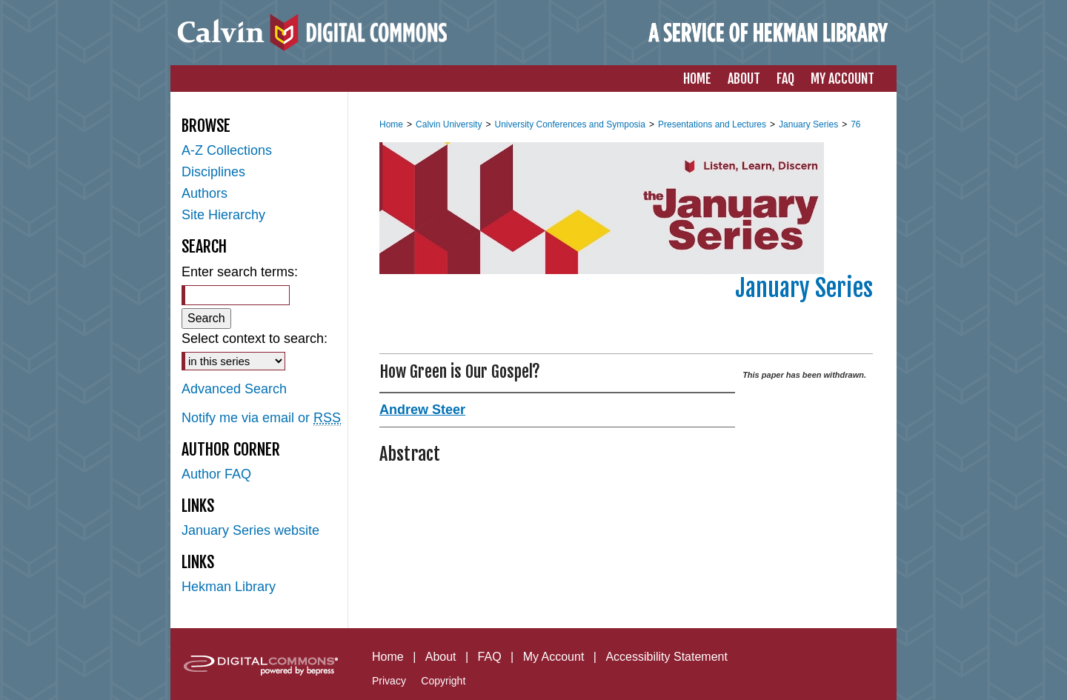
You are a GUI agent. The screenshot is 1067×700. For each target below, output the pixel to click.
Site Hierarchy (223, 214)
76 (855, 124)
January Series (808, 124)
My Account (554, 656)
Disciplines (213, 171)
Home (391, 124)
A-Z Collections (227, 150)
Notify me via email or (261, 418)
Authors (204, 193)
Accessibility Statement (666, 656)
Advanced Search (234, 388)
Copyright (443, 681)
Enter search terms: (240, 271)
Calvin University (449, 124)
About (440, 656)
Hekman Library (229, 586)
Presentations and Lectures (712, 124)
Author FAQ (216, 474)
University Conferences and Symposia (569, 124)
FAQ (490, 656)
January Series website (250, 530)
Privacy (389, 681)
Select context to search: (255, 338)
